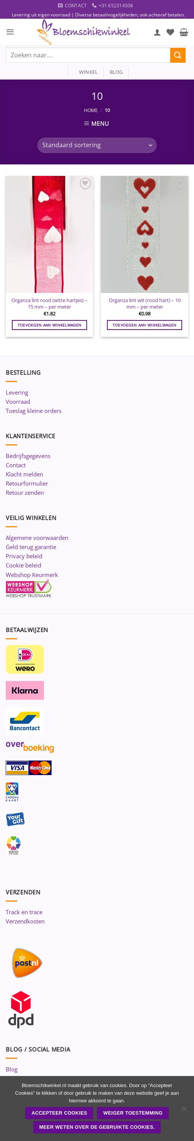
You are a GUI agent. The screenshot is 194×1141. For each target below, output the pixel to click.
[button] (10, 32)
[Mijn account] (157, 32)
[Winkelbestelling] (96, 145)
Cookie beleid (23, 565)
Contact (16, 465)
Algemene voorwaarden (37, 537)
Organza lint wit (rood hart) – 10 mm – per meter (145, 303)
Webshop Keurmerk (32, 575)
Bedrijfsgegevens (28, 456)
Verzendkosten (25, 921)
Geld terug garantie (31, 547)
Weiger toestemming (133, 1113)
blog (116, 71)
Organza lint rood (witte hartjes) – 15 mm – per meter (49, 303)
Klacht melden (24, 474)
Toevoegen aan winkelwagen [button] (50, 325)
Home (91, 110)
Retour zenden (25, 492)
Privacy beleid (24, 556)
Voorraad (18, 401)
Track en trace (24, 912)
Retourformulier (27, 483)
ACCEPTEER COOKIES (59, 1113)
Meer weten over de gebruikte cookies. (97, 1127)
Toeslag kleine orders (33, 410)
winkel (86, 71)
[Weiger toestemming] (183, 1111)
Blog (12, 1069)
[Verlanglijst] (170, 32)
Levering (17, 392)
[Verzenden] (178, 55)
